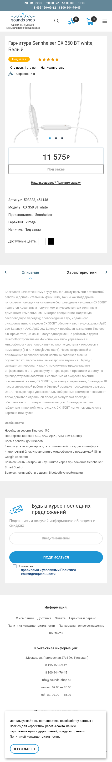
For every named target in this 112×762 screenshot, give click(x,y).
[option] (56, 113)
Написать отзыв (52, 67)
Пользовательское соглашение (81, 625)
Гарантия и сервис (82, 618)
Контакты (56, 633)
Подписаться (56, 557)
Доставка (44, 618)
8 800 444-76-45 (69, 7)
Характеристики (82, 272)
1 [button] (50, 138)
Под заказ (56, 169)
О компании (25, 618)
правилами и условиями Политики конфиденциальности (48, 572)
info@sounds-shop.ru (56, 680)
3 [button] (62, 138)
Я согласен (24, 749)
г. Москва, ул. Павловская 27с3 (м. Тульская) (56, 657)
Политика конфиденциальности (31, 625)
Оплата (60, 618)
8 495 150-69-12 (45, 7)
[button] (5, 272)
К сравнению (21, 73)
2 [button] (56, 138)
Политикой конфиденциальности (34, 736)
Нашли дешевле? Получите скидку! (56, 182)
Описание (30, 272)
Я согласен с (56, 570)
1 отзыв (30, 67)
